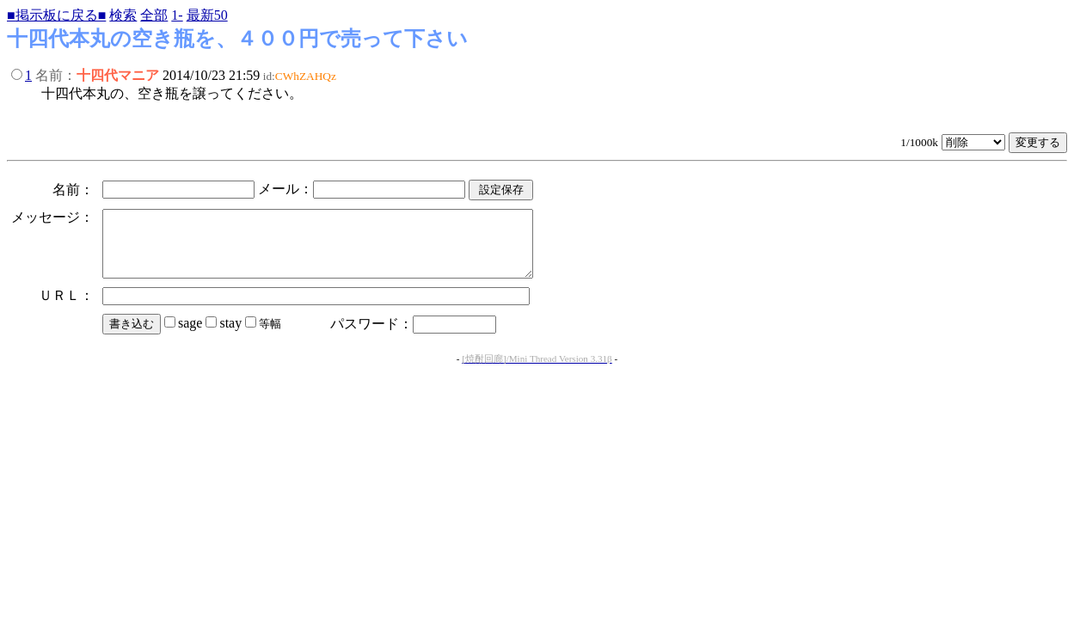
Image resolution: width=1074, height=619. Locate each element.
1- (176, 15)
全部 (154, 15)
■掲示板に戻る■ (56, 15)
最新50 (207, 15)
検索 (123, 15)
